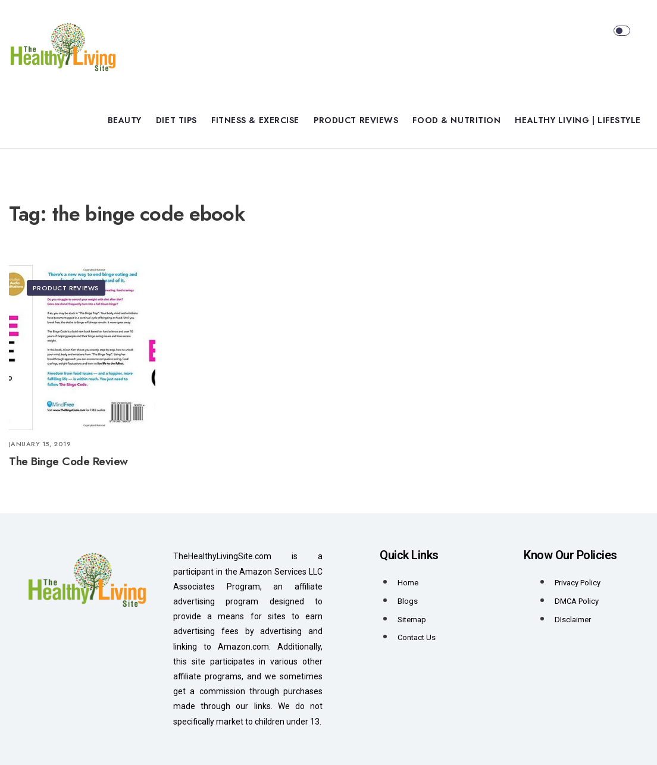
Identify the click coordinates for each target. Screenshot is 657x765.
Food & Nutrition (456, 120)
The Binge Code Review (68, 461)
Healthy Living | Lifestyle (578, 120)
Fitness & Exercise (255, 120)
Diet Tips (176, 120)
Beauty (125, 120)
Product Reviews (356, 120)
